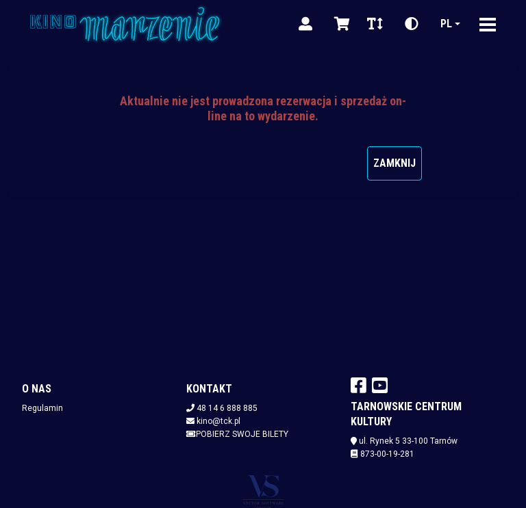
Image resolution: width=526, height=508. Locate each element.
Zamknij (394, 163)
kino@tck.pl (218, 421)
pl (446, 23)
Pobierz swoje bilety (237, 434)
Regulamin (42, 408)
